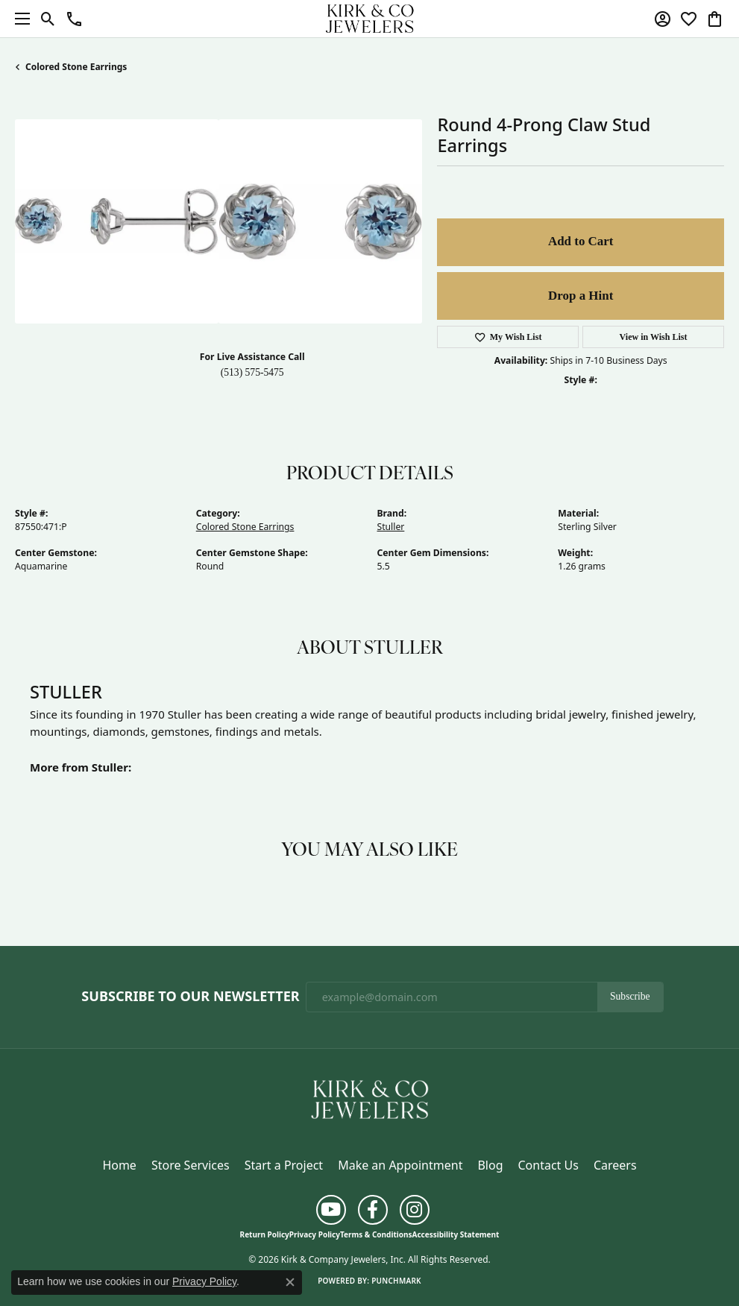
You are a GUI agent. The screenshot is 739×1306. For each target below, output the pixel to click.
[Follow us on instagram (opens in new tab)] (415, 1210)
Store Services (190, 1165)
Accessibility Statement (456, 1234)
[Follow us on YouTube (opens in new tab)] (331, 1210)
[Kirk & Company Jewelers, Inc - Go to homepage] (370, 1098)
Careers (615, 1165)
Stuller (391, 526)
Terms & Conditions (376, 1234)
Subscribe (630, 996)
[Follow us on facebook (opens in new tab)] (373, 1210)
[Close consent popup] (290, 1282)
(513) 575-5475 (252, 372)
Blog (490, 1165)
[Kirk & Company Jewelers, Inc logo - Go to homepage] (370, 18)
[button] (48, 19)
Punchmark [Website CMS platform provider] (396, 1280)
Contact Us (548, 1165)
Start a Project (284, 1165)
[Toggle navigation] (18, 19)
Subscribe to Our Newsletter (190, 996)
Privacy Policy (314, 1234)
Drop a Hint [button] (580, 295)
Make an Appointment (400, 1165)
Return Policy (264, 1234)
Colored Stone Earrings (76, 66)
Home (119, 1165)
